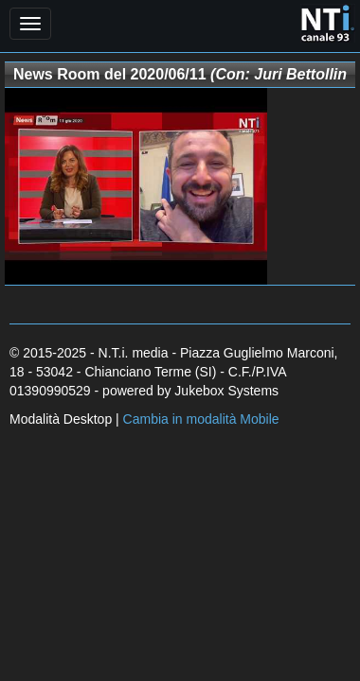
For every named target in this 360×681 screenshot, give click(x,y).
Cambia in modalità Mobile (201, 419)
